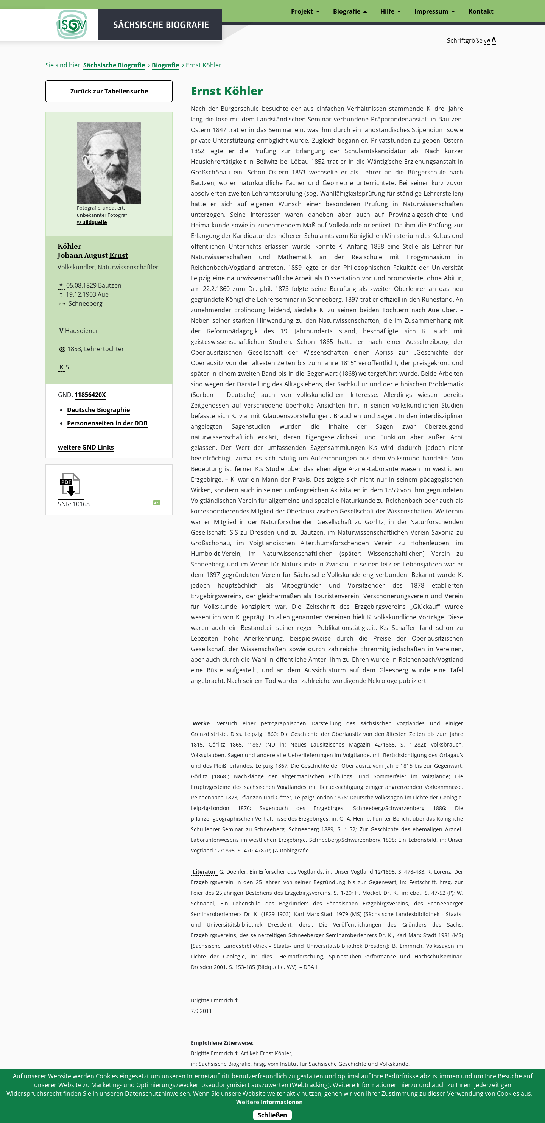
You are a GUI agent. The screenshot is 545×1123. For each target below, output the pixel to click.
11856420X (90, 394)
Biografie (165, 65)
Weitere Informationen (269, 1102)
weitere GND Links (86, 447)
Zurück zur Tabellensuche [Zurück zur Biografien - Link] (109, 91)
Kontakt (481, 11)
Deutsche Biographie (98, 410)
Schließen (272, 1115)
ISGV (68, 27)
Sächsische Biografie (114, 65)
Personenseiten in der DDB (107, 423)
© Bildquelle (92, 222)
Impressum (431, 11)
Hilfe (387, 11)
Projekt (302, 11)
